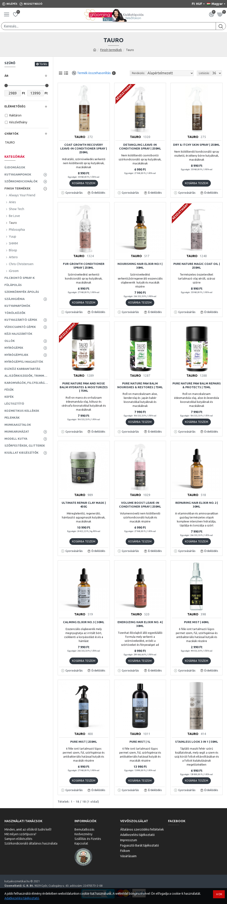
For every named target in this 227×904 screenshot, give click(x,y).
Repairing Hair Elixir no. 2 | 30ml (196, 504)
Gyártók (11, 133)
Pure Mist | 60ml (196, 622)
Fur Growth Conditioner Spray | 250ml (83, 265)
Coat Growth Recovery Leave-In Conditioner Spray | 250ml (83, 148)
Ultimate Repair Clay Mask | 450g (84, 504)
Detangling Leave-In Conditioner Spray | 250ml (140, 146)
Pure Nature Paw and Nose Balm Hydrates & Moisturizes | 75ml (84, 387)
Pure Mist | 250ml (83, 741)
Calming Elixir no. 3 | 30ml (83, 622)
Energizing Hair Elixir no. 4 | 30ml (140, 623)
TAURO (79, 137)
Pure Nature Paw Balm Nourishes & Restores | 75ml (140, 385)
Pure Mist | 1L (140, 741)
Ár (6, 75)
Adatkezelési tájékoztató (21, 898)
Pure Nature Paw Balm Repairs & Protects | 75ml (196, 385)
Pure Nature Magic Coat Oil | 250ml (196, 265)
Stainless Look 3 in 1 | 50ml (196, 741)
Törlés (43, 64)
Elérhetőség (14, 106)
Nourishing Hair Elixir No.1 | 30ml (139, 265)
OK (220, 894)
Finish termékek (111, 50)
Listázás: (204, 73)
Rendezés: (138, 73)
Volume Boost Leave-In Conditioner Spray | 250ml (140, 504)
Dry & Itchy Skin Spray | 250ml (196, 144)
